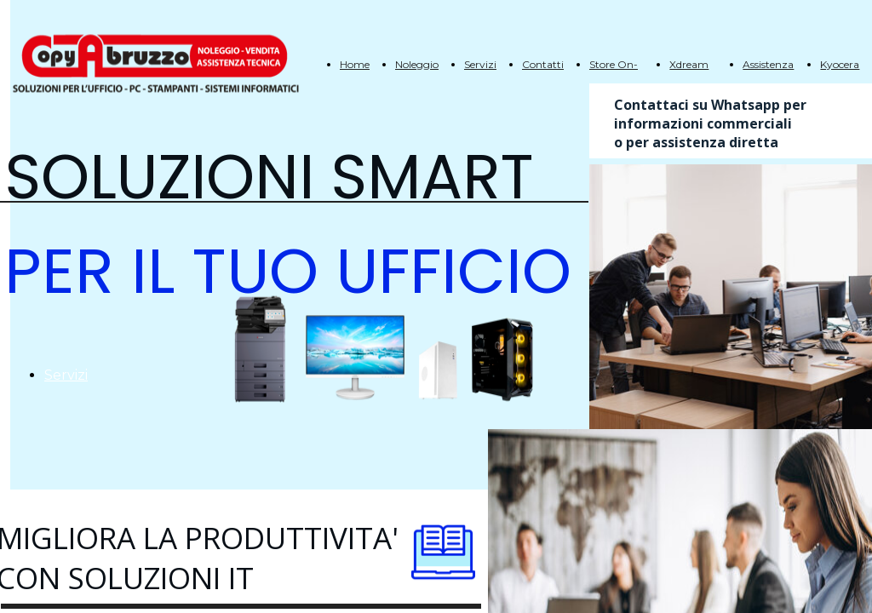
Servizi (480, 64)
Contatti (543, 64)
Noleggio (417, 64)
